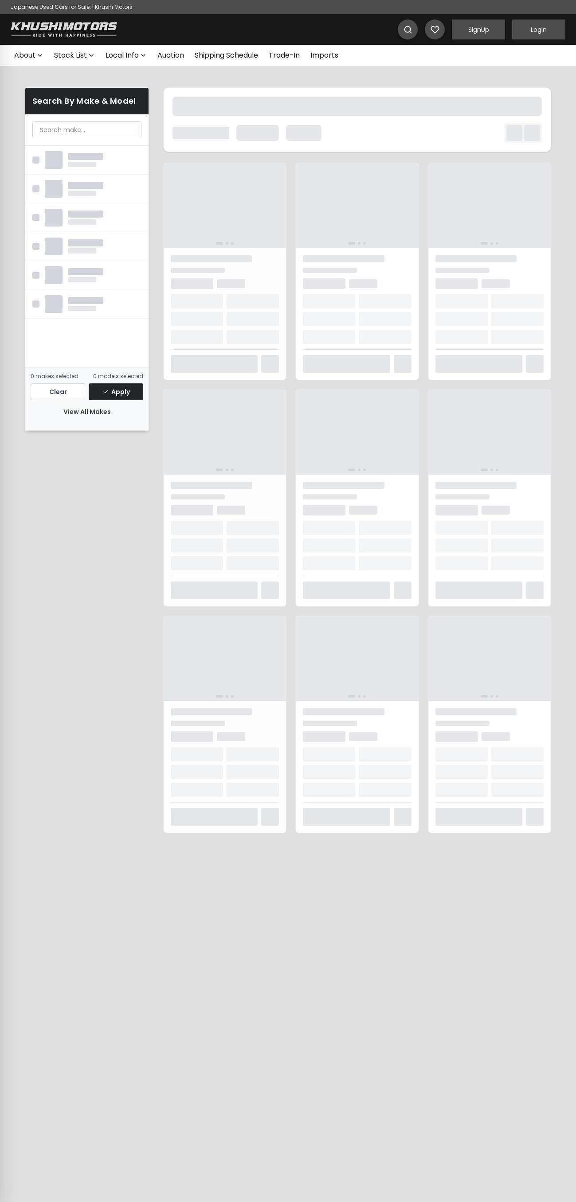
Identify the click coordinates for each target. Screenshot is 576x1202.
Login (539, 29)
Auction (170, 55)
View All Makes (87, 411)
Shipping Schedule (226, 55)
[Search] (408, 29)
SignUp (478, 29)
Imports (324, 55)
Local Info (126, 55)
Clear (58, 391)
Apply (116, 391)
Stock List (74, 55)
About (28, 55)
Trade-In (284, 55)
